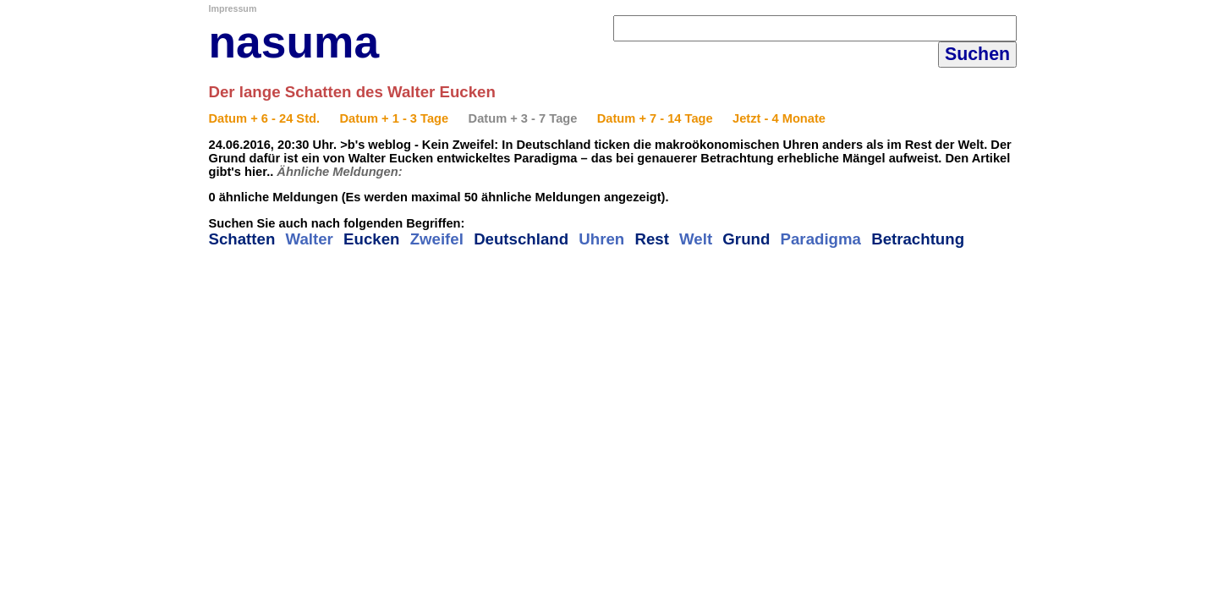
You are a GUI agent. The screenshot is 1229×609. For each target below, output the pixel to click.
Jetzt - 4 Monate (779, 118)
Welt (695, 239)
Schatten (242, 239)
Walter (309, 239)
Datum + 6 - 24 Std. (265, 118)
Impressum (233, 8)
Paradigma (821, 239)
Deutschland (521, 239)
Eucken (371, 239)
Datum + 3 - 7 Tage (523, 118)
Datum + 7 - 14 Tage (655, 118)
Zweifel (437, 239)
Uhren (601, 239)
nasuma (294, 42)
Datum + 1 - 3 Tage (393, 118)
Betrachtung (917, 239)
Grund (746, 239)
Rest (651, 239)
